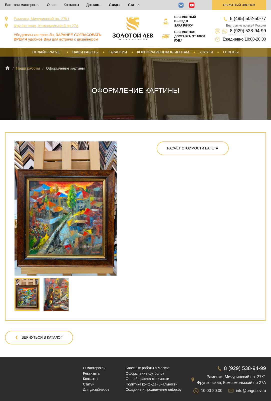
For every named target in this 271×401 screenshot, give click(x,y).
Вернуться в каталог (42, 337)
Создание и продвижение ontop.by (153, 389)
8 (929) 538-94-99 (248, 30)
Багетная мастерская (22, 5)
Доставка (93, 5)
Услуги (206, 52)
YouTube (191, 5)
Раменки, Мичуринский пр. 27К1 (42, 19)
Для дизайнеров (96, 389)
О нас (51, 5)
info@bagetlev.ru (251, 390)
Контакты (71, 5)
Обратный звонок (239, 5)
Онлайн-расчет (47, 52)
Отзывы (231, 52)
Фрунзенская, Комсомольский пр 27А (46, 26)
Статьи (133, 5)
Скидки (114, 5)
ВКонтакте (181, 5)
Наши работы (85, 52)
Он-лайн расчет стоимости (147, 379)
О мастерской (94, 368)
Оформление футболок (145, 373)
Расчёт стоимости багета (192, 148)
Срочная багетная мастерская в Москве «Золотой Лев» (132, 29)
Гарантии (118, 52)
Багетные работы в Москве (148, 368)
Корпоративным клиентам (163, 52)
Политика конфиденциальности (151, 384)
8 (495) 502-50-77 (248, 18)
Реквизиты (91, 373)
